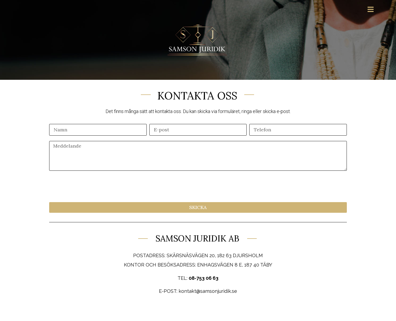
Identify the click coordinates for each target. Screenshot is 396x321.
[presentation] (89, 186)
